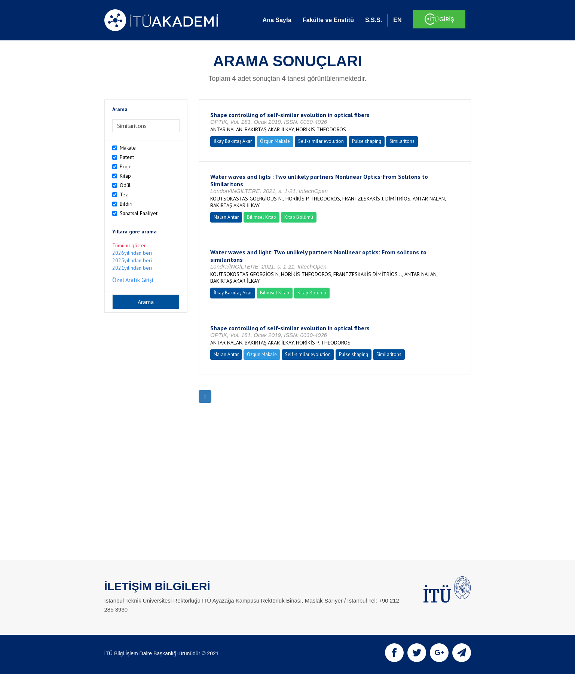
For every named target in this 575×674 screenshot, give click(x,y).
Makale (128, 147)
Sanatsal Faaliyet (138, 213)
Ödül (125, 185)
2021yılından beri (132, 267)
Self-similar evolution (321, 141)
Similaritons (402, 141)
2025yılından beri (132, 260)
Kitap (125, 175)
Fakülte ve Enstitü (328, 20)
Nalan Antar (226, 217)
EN (397, 20)
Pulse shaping (366, 141)
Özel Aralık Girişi (132, 280)
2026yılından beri (132, 252)
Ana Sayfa (277, 20)
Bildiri (126, 203)
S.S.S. (373, 20)
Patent (127, 157)
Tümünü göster (129, 245)
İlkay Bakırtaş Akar (233, 141)
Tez (124, 194)
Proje (126, 166)
